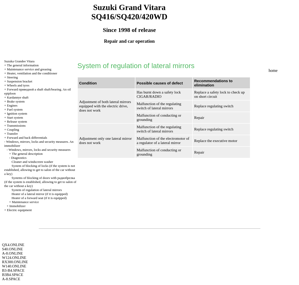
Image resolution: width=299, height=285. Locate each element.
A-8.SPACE (11, 279)
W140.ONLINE (14, 266)
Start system (15, 117)
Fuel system (14, 109)
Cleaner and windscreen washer (32, 162)
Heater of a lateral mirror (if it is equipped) (40, 194)
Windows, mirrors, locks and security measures (39, 150)
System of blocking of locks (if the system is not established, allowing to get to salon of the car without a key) (39, 170)
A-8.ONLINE (12, 253)
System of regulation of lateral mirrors (37, 190)
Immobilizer (17, 206)
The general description (27, 154)
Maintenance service (25, 202)
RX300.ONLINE (15, 262)
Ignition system (17, 113)
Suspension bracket (19, 81)
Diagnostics (18, 158)
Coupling (13, 129)
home (273, 70)
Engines (12, 105)
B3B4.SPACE (12, 275)
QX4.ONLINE (13, 245)
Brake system (15, 101)
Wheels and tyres (18, 85)
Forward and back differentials (27, 137)
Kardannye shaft (17, 97)
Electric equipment (19, 210)
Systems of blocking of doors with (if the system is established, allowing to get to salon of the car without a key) (40, 182)
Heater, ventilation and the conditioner (32, 73)
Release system (17, 121)
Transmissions (16, 125)
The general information (23, 65)
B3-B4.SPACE (13, 270)
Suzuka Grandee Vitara (19, 61)
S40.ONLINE (12, 249)
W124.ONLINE (14, 258)
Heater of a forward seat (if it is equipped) (39, 198)
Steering (12, 77)
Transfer (12, 133)
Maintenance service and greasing (29, 69)
